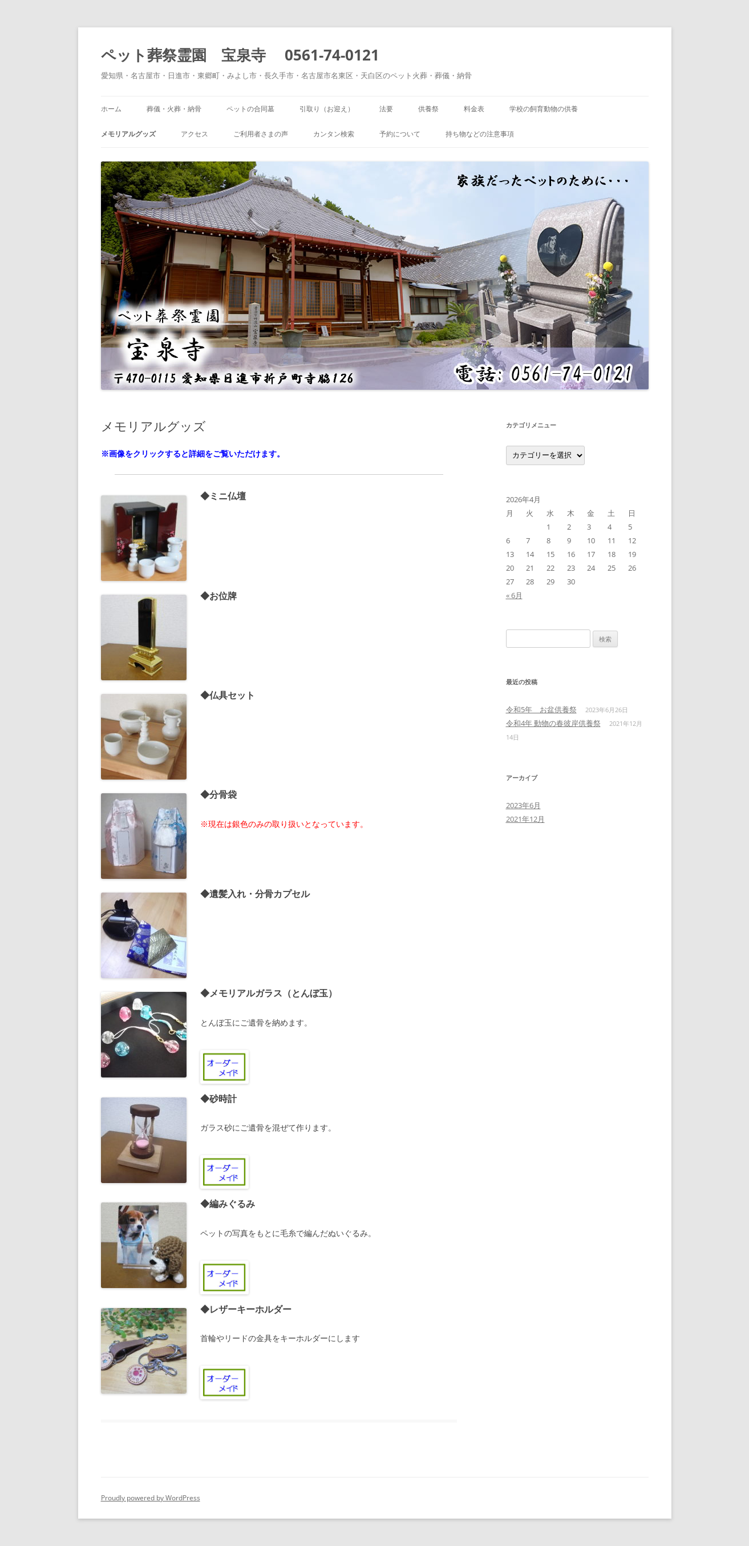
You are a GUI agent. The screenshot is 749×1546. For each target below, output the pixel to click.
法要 (386, 109)
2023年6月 (523, 805)
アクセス (194, 134)
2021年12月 (525, 819)
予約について (399, 134)
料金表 (474, 109)
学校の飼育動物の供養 (543, 109)
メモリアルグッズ (128, 134)
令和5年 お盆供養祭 (541, 709)
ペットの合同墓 (250, 109)
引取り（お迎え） (326, 109)
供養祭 (428, 109)
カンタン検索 (333, 134)
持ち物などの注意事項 (480, 134)
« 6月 (514, 595)
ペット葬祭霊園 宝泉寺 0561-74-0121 (240, 55)
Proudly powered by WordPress (150, 1498)
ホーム (111, 109)
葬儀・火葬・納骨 (174, 109)
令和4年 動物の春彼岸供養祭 (553, 723)
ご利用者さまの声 (260, 134)
